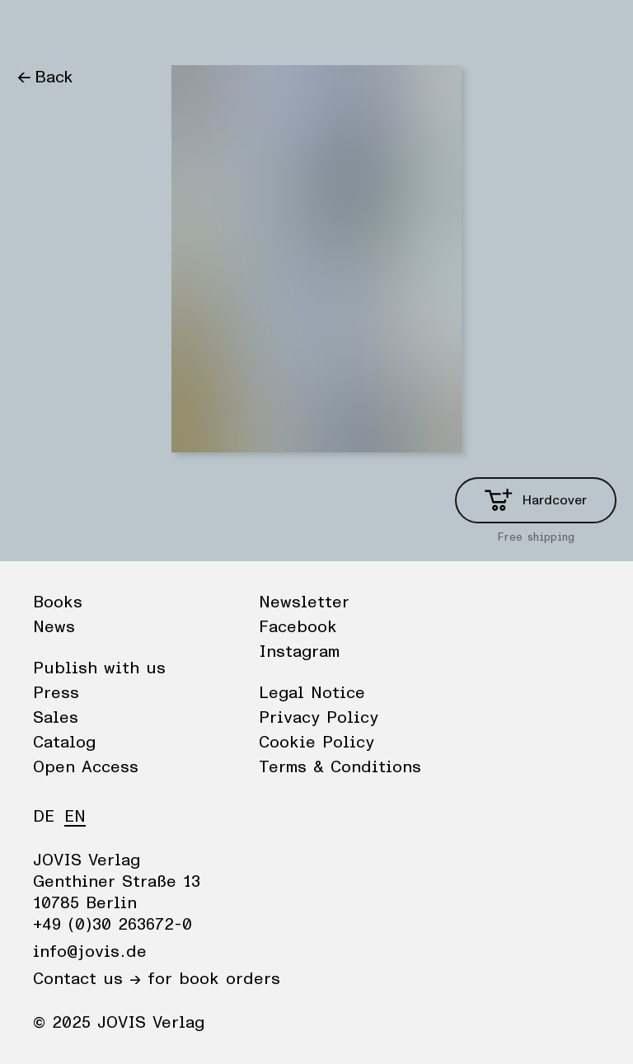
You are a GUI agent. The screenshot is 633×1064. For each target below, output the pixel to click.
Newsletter (304, 602)
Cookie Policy (316, 742)
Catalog (64, 742)
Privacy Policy (318, 718)
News (102, 29)
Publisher (173, 29)
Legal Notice (312, 693)
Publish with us (99, 668)
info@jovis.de (90, 952)
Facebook (298, 627)
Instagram (299, 652)
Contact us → (87, 979)
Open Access (85, 767)
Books (40, 29)
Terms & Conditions (340, 767)
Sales (55, 718)
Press (56, 693)
